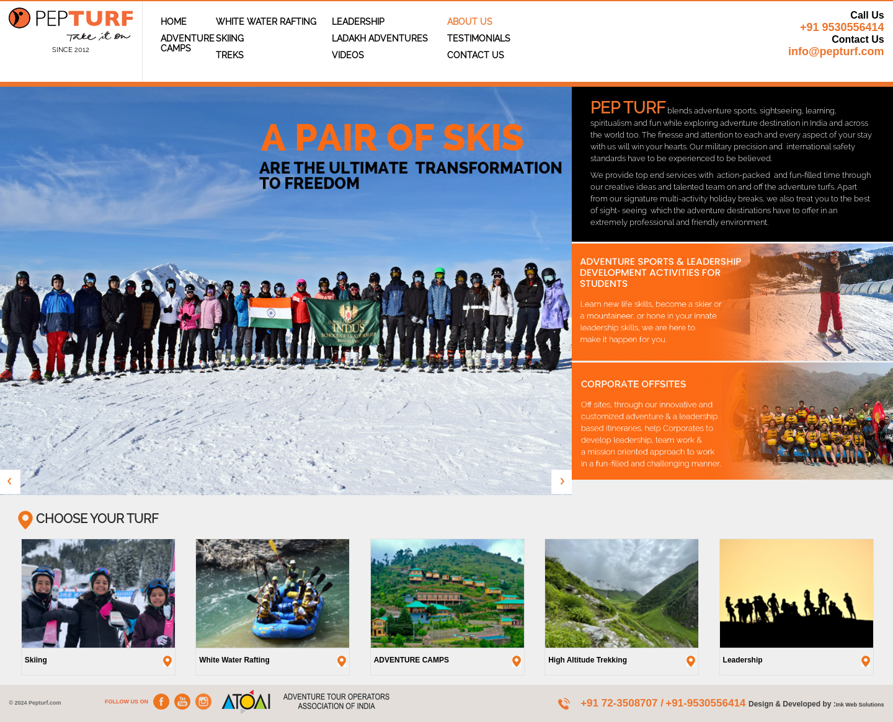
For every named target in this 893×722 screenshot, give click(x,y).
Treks (230, 55)
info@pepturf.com (836, 51)
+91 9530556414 (842, 27)
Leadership (358, 22)
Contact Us (475, 55)
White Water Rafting (266, 22)
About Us (469, 22)
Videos (348, 55)
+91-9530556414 (707, 703)
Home (174, 22)
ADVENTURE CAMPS (188, 43)
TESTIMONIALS (478, 38)
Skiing (230, 38)
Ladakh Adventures (380, 38)
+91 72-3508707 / (622, 703)
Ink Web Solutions (860, 705)
